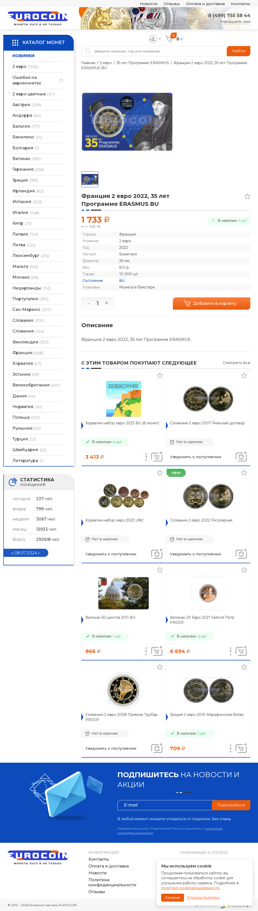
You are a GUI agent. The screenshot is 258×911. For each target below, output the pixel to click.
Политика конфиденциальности (112, 882)
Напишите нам (235, 21)
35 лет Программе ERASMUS (142, 63)
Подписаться (231, 805)
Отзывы (172, 3)
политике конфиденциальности (190, 888)
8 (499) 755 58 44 (229, 15)
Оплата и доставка (205, 3)
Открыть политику (203, 897)
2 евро (106, 63)
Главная (88, 63)
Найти (238, 51)
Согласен (172, 898)
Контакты (240, 3)
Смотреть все (236, 362)
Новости (149, 3)
